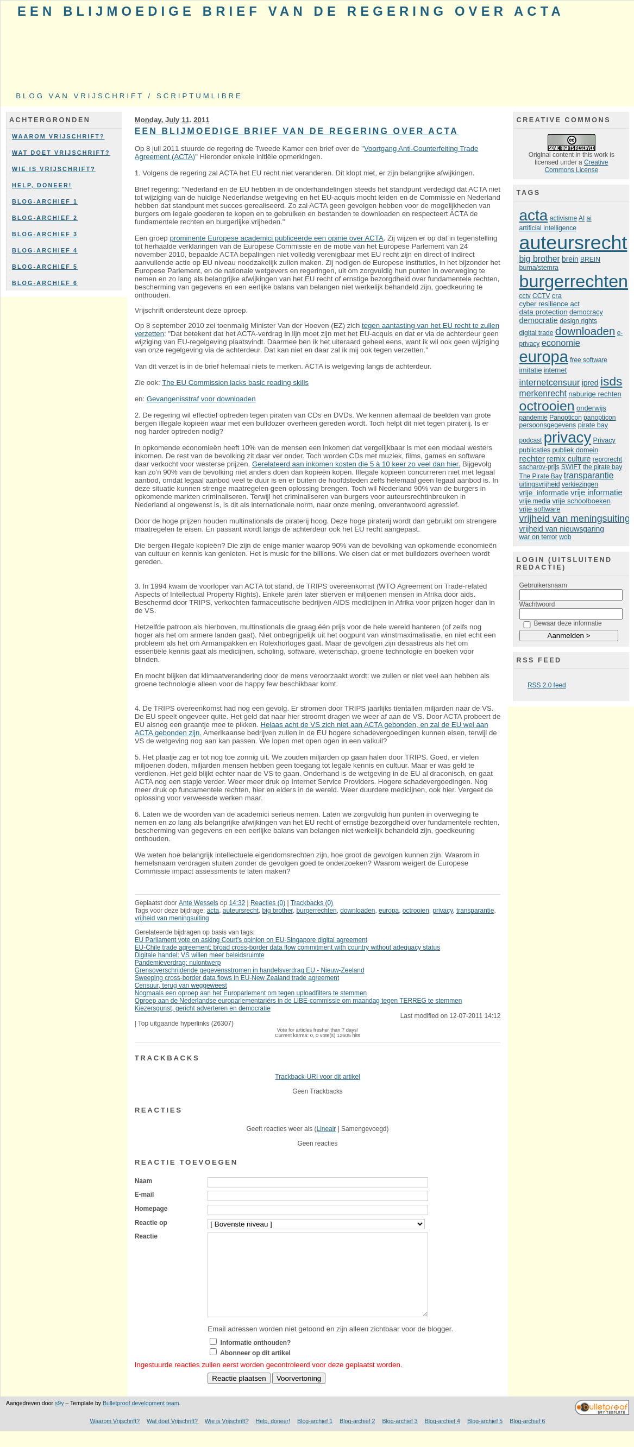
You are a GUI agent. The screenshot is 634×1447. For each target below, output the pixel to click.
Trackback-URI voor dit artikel (317, 1076)
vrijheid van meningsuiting (172, 918)
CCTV (541, 296)
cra (557, 296)
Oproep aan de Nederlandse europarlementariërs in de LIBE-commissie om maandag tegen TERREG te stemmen (298, 1000)
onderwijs (591, 408)
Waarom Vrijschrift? (58, 136)
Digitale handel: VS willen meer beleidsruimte (200, 955)
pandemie (533, 417)
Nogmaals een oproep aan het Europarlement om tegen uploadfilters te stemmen (251, 993)
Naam (143, 1181)
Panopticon (565, 417)
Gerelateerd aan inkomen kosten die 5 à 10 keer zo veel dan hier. (356, 464)
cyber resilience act (549, 304)
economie (561, 342)
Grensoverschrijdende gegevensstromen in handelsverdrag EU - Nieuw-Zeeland (250, 970)
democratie (538, 320)
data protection (543, 312)
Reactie (146, 1236)
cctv (525, 296)
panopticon (599, 417)
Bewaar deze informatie (568, 623)
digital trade (536, 333)
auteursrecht (241, 910)
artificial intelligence (547, 228)
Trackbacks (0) (312, 903)
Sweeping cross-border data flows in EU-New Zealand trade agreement (237, 978)
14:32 (237, 903)
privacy (442, 910)
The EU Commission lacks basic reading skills (235, 382)
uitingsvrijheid (539, 484)
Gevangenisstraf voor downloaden (201, 399)
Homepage (151, 1208)
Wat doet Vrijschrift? (61, 152)
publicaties (534, 450)
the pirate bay (602, 467)
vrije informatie (544, 493)
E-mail (144, 1194)
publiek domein (575, 450)
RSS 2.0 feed (547, 685)
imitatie (530, 370)
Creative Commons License (576, 166)
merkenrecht (543, 393)
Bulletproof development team (141, 1419)
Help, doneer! (42, 185)
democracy (586, 312)
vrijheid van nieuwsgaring (562, 529)
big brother (277, 910)
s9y (59, 1419)
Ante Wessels (198, 903)
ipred (590, 382)
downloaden (357, 910)
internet (555, 370)
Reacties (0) (267, 903)
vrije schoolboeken (582, 501)
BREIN (590, 259)
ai (589, 218)
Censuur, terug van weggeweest (181, 985)
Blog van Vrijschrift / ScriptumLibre (129, 96)
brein (570, 259)
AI (582, 218)
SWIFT (571, 467)
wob (565, 537)
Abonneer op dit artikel (255, 1369)
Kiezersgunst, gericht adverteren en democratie (203, 1008)
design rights (578, 321)
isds (611, 381)
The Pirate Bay (540, 476)
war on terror (538, 537)
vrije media (535, 501)
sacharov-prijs (539, 467)
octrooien (416, 910)
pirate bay (593, 425)
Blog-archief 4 (45, 250)
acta (213, 910)
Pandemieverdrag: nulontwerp (178, 962)
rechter (532, 458)
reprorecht (607, 459)
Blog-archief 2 (45, 217)
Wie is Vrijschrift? (54, 169)
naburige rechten (594, 394)
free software (588, 360)
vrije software (540, 509)
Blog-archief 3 (45, 234)
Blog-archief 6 (45, 283)
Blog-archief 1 (45, 201)
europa (389, 910)
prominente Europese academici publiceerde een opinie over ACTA (276, 238)
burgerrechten (317, 910)
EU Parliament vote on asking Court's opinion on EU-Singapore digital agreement (251, 940)
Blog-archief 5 (45, 266)
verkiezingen (580, 484)
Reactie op (151, 1223)
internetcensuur (549, 382)
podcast (530, 440)
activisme (563, 218)
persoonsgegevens (547, 425)
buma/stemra (538, 267)
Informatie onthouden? (256, 1359)
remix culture (569, 458)
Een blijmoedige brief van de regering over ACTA (290, 11)
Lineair (326, 1129)
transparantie (475, 910)
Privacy (604, 440)
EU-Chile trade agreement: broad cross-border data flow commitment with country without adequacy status (288, 947)
